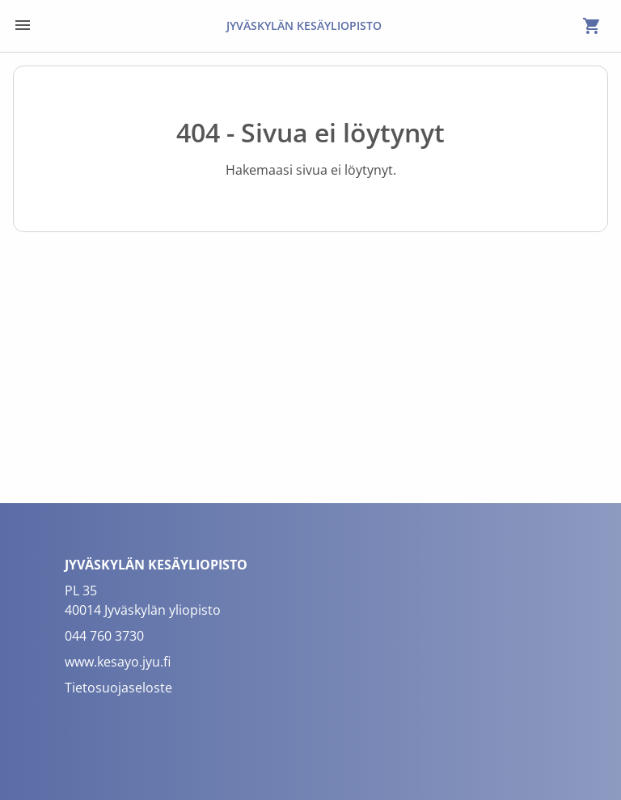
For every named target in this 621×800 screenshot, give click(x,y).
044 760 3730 (104, 636)
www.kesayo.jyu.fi (118, 662)
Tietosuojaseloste (118, 687)
